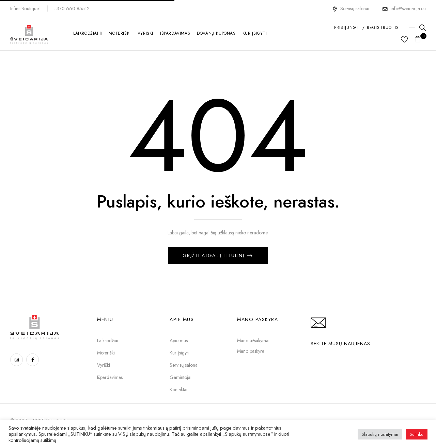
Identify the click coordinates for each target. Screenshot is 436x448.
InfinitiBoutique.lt (26, 8)
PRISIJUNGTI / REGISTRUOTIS (366, 27)
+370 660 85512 (71, 8)
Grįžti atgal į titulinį (214, 255)
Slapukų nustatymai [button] (380, 434)
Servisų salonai (350, 8)
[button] (420, 39)
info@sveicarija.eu (408, 8)
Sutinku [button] (416, 434)
